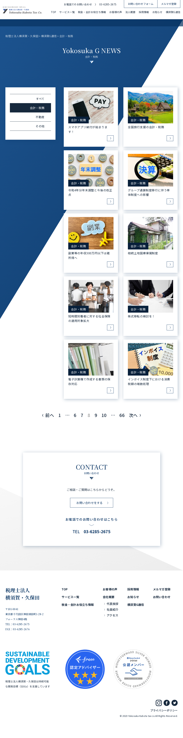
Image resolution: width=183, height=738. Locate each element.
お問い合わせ (161, 597)
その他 (40, 126)
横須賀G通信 (173, 12)
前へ (49, 415)
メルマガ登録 (168, 4)
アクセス (112, 615)
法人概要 (130, 12)
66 (121, 415)
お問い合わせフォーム (140, 4)
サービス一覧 (67, 12)
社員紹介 (112, 609)
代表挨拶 (112, 604)
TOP (53, 12)
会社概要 (108, 597)
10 (103, 415)
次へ (133, 415)
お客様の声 (115, 12)
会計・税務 (78, 120)
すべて (40, 98)
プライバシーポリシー (164, 710)
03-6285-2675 (107, 4)
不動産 (40, 117)
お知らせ (157, 12)
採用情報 (144, 12)
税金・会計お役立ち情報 (92, 12)
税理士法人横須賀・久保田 (22, 594)
